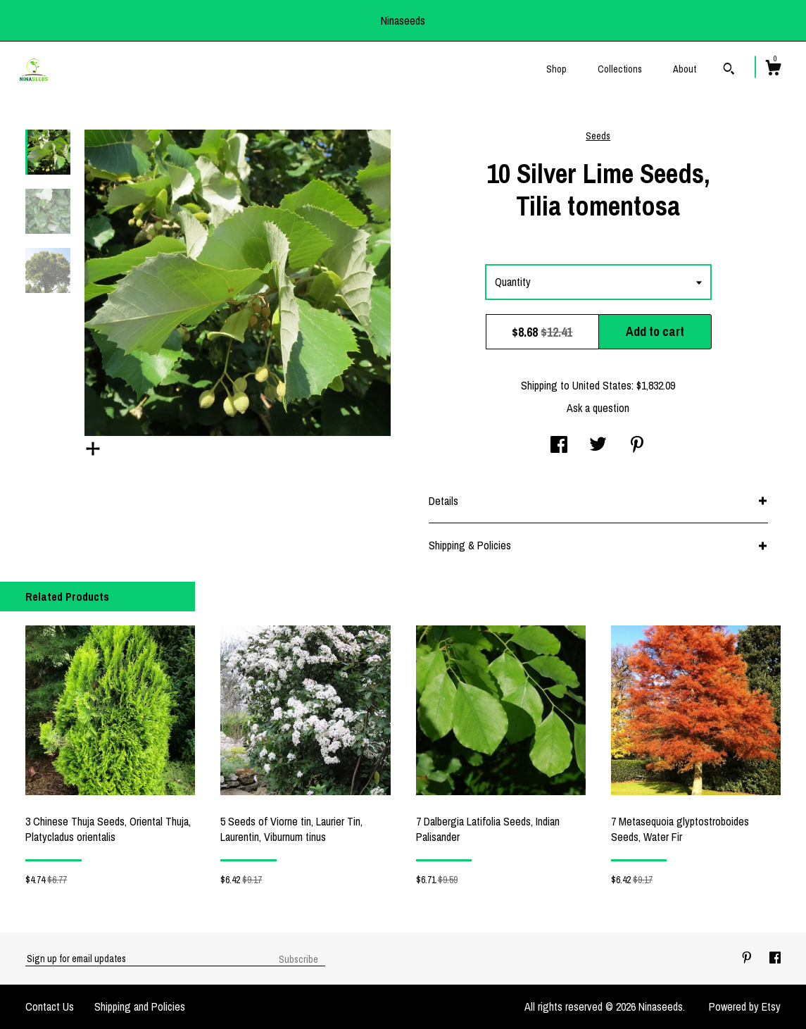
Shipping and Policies (139, 1006)
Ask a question (598, 408)
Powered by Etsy (745, 1006)
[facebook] (775, 958)
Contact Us (49, 1006)
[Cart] (773, 69)
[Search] (729, 70)
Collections (620, 69)
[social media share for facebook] (558, 446)
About (684, 69)
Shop (556, 69)
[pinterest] (748, 958)
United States (601, 385)
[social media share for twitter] (598, 446)
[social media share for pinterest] (637, 446)
